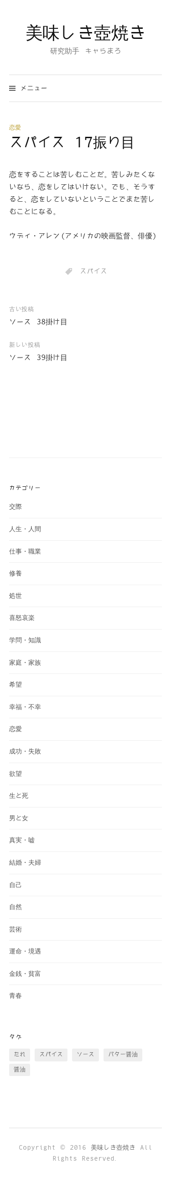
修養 (15, 573)
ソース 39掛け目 (38, 357)
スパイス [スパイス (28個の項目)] (51, 1054)
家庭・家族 (25, 662)
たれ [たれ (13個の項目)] (20, 1054)
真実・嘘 (22, 840)
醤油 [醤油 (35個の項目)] (20, 1069)
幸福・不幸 (25, 707)
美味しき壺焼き (85, 33)
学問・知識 (25, 640)
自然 (15, 907)
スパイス (93, 271)
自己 (15, 885)
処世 (15, 595)
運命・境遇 (25, 951)
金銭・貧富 (25, 973)
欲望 (15, 773)
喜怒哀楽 (22, 617)
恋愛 (15, 127)
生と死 (18, 795)
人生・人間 (25, 529)
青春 (15, 995)
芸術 (15, 929)
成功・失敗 (25, 751)
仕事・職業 (25, 551)
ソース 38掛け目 (38, 322)
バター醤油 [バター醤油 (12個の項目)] (123, 1054)
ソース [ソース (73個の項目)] (85, 1054)
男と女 (18, 818)
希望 (15, 684)
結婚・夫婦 (25, 862)
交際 (15, 506)
